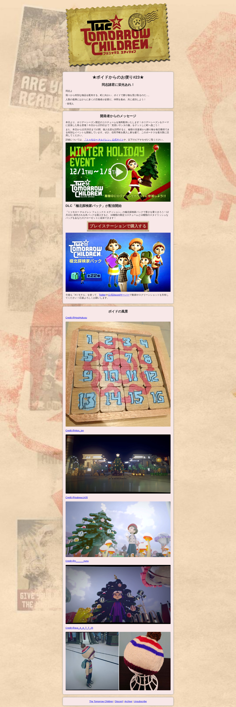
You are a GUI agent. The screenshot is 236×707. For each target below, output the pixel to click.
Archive (128, 701)
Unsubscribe (140, 701)
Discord (119, 701)
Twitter (102, 295)
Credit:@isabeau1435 (118, 526)
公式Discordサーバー (119, 295)
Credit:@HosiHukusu (118, 371)
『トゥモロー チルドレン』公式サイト (104, 139)
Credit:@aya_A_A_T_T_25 (118, 658)
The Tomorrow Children (101, 701)
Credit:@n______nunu (118, 592)
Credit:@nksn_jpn (118, 461)
